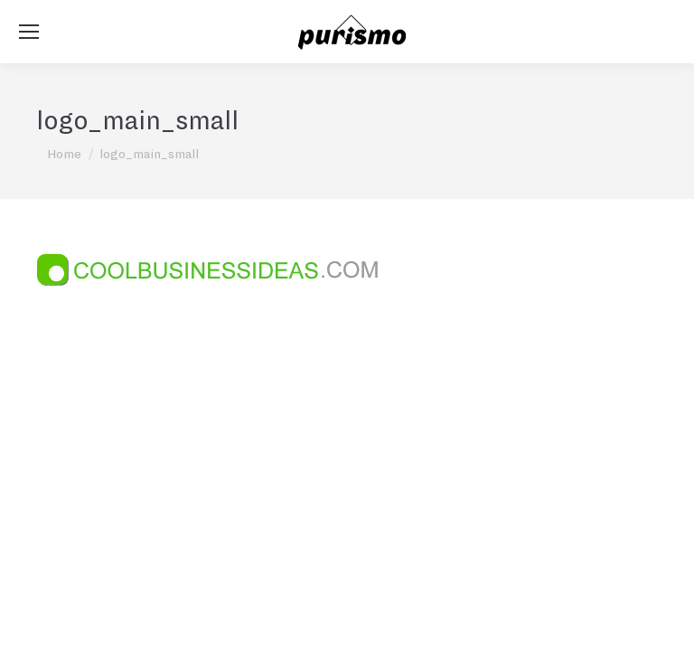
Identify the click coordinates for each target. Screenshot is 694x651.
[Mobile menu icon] (29, 31)
